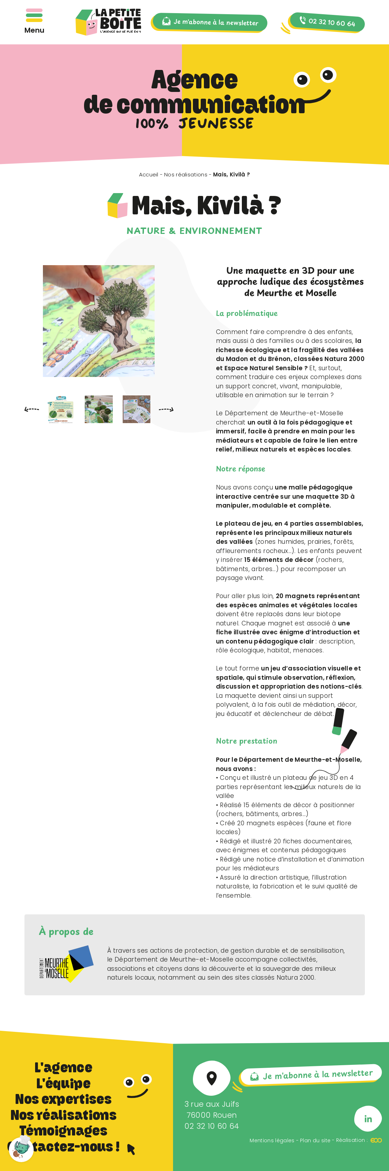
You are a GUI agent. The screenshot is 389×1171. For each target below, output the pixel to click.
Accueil (149, 174)
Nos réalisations (185, 174)
